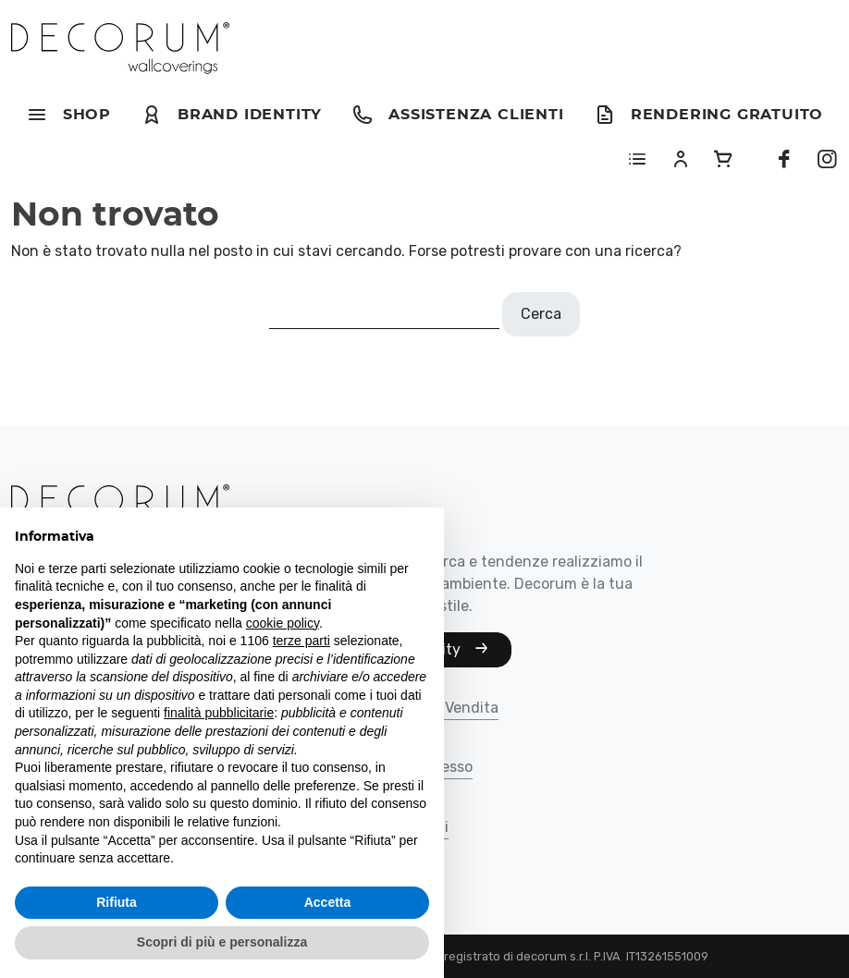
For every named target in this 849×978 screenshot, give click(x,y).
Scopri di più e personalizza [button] (222, 942)
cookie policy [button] (282, 623)
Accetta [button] (327, 902)
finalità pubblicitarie (219, 712)
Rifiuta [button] (116, 902)
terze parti (301, 640)
